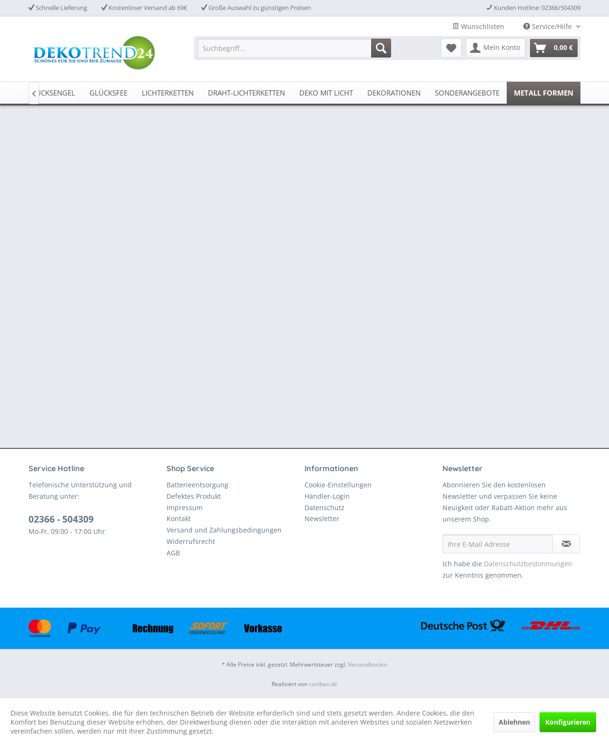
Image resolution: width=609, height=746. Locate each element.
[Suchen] (381, 48)
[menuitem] (294, 48)
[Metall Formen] (543, 93)
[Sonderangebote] (467, 93)
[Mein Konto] (495, 48)
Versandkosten (367, 664)
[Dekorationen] (394, 93)
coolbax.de (323, 684)
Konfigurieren (567, 722)
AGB (173, 552)
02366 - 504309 (61, 519)
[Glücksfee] (108, 93)
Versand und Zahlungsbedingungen (224, 529)
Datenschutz (324, 507)
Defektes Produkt (194, 496)
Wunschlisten (478, 26)
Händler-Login (327, 496)
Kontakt (179, 518)
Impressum (185, 507)
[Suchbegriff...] (294, 48)
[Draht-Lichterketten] (246, 93)
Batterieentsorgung (197, 484)
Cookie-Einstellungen (338, 484)
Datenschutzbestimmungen (528, 563)
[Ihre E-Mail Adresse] (497, 543)
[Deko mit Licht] (326, 93)
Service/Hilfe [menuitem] (548, 26)
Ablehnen (514, 722)
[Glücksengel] (51, 93)
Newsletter (321, 518)
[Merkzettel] (451, 48)
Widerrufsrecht (191, 541)
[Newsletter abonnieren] (566, 543)
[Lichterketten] (168, 93)
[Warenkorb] (554, 48)
